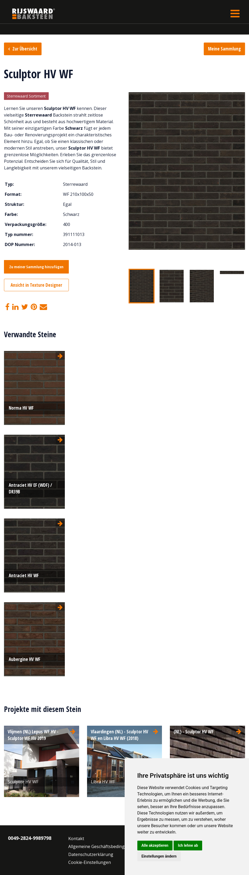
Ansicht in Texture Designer (36, 285)
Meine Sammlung (224, 49)
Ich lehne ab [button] (188, 845)
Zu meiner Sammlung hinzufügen (36, 266)
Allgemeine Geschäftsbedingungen (103, 846)
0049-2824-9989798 (29, 838)
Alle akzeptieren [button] (155, 845)
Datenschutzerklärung (90, 854)
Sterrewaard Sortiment (26, 96)
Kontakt (76, 838)
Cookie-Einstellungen (89, 862)
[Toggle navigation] (235, 13)
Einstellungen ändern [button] (159, 856)
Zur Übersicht (24, 49)
